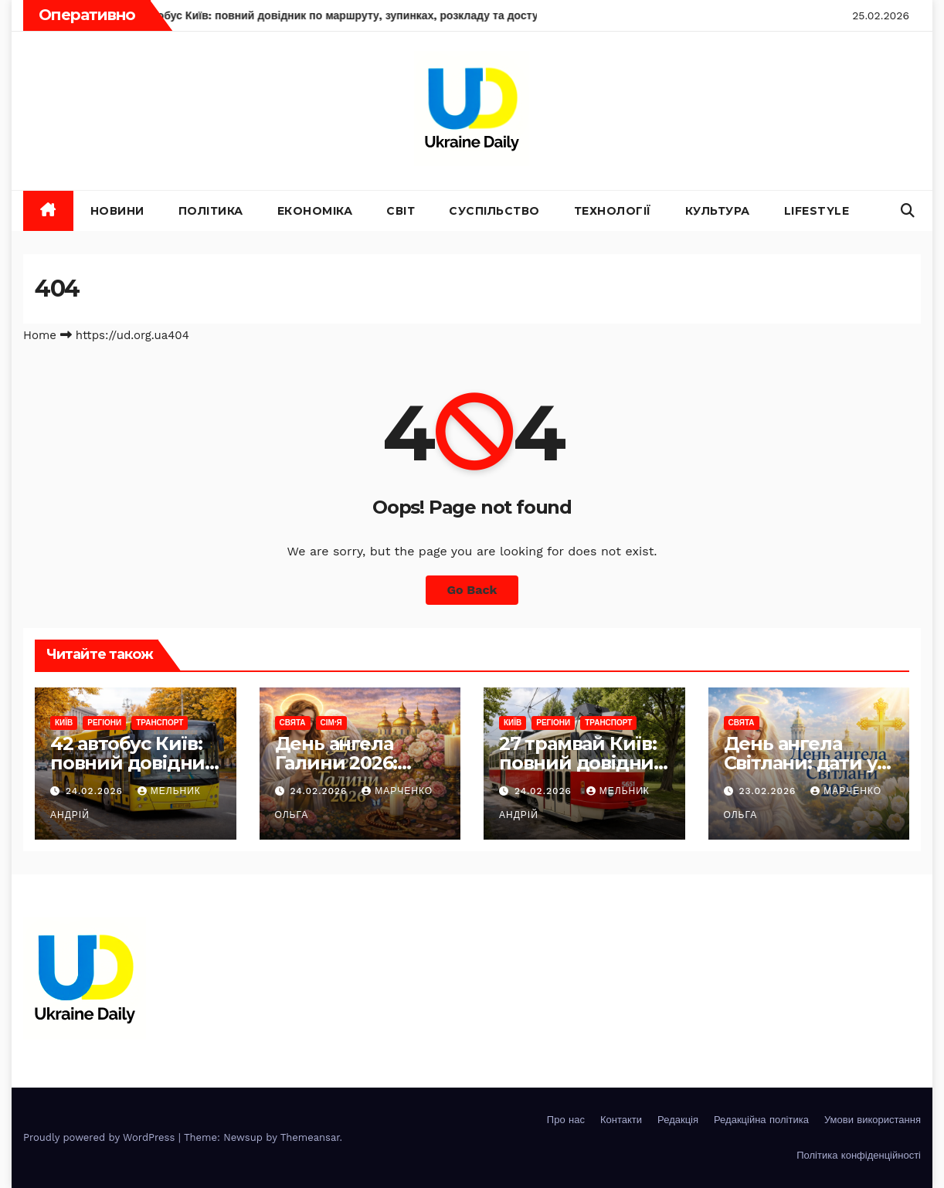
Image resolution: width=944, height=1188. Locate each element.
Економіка (315, 211)
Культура (717, 211)
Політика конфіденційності (858, 1155)
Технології (612, 211)
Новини (117, 211)
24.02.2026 (96, 791)
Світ (400, 211)
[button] (908, 210)
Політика (210, 211)
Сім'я (331, 722)
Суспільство (494, 211)
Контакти (621, 1119)
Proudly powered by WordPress (100, 1137)
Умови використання (872, 1119)
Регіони (104, 722)
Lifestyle (817, 211)
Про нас (566, 1119)
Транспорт (159, 722)
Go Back (472, 589)
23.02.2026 (769, 791)
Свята (293, 722)
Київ (64, 722)
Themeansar (310, 1137)
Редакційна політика (761, 1119)
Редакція (677, 1119)
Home (39, 335)
